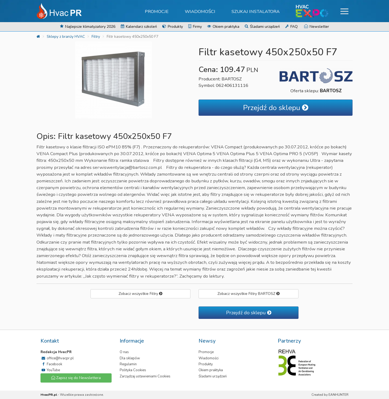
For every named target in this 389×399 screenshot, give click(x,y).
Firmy (195, 26)
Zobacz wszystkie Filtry (140, 293)
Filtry (96, 36)
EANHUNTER (338, 395)
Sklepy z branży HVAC (66, 36)
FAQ (291, 26)
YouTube (50, 370)
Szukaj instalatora (256, 11)
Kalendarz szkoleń (139, 26)
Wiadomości (200, 11)
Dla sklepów (130, 358)
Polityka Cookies (133, 370)
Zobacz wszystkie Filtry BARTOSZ (248, 293)
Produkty (172, 26)
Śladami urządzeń (262, 26)
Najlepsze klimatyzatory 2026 (87, 26)
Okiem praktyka (223, 26)
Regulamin (128, 364)
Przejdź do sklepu (275, 108)
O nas (124, 352)
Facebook (51, 364)
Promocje (157, 11)
